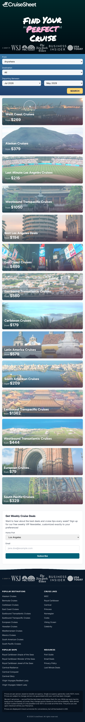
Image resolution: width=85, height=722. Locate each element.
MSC (46, 596)
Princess (48, 609)
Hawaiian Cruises (9, 626)
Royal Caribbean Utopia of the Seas (18, 654)
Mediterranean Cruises (12, 631)
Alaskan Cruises (9, 596)
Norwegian (49, 613)
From (4, 57)
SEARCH (74, 91)
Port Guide (48, 654)
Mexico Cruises (9, 635)
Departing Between (10, 78)
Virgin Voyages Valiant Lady (14, 685)
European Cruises (10, 622)
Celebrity (48, 626)
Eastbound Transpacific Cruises (16, 618)
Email (8, 543)
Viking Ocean (50, 622)
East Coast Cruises (10, 609)
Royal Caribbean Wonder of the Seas (18, 659)
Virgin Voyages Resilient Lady (15, 680)
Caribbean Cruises (10, 605)
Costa (46, 618)
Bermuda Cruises (9, 600)
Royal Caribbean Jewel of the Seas (17, 663)
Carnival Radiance (10, 667)
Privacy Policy (50, 663)
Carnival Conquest (10, 672)
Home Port (10, 532)
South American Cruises (12, 639)
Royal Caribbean (51, 600)
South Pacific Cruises (11, 644)
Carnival (47, 605)
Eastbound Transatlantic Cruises (16, 613)
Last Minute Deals (52, 667)
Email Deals (49, 659)
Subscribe (42, 556)
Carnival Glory (8, 676)
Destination (7, 68)
